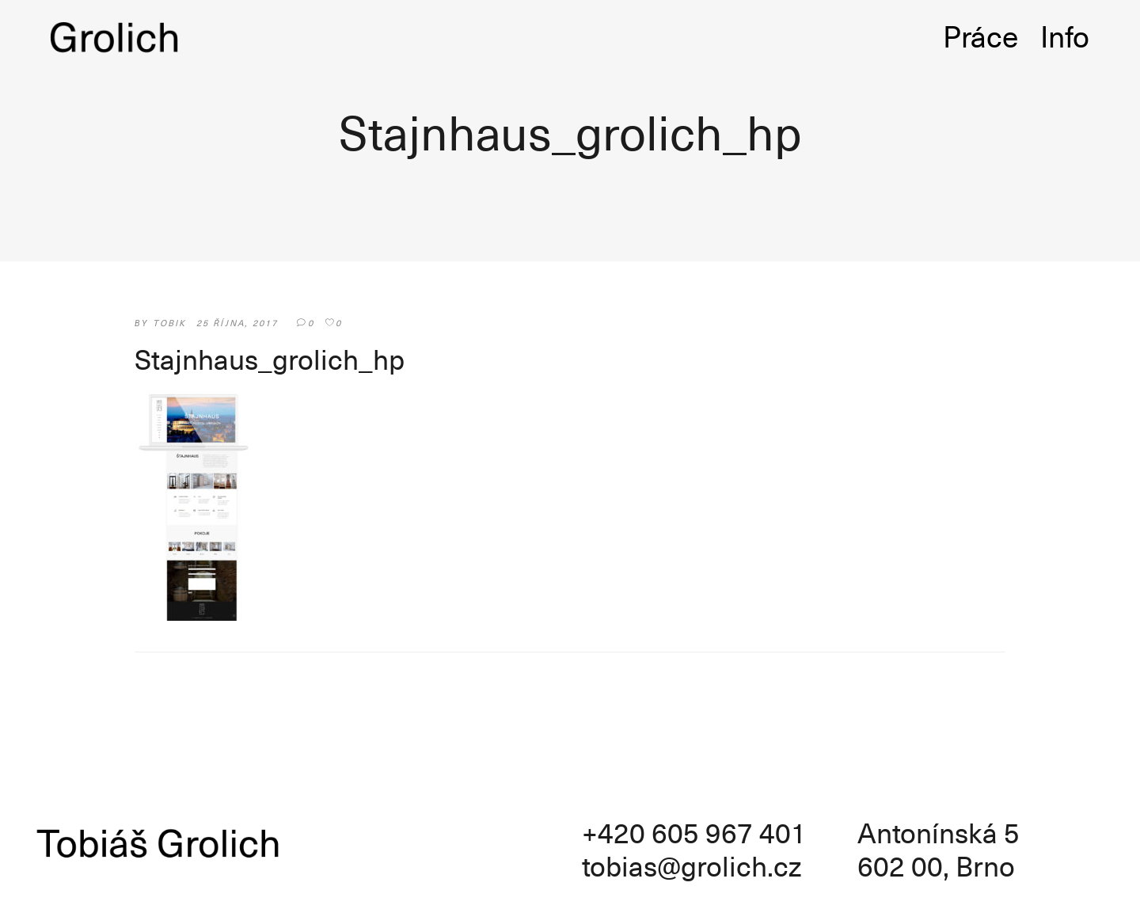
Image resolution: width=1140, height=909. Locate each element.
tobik (170, 322)
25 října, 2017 (237, 322)
